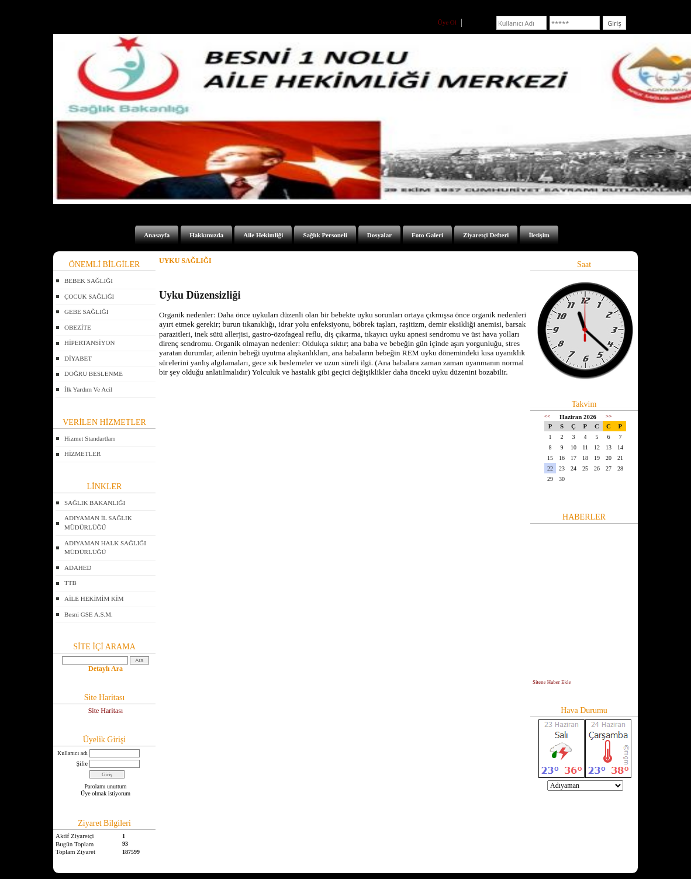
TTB (70, 582)
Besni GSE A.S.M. (88, 614)
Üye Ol (447, 22)
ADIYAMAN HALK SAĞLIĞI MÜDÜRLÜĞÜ (105, 547)
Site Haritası (105, 711)
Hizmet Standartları (89, 438)
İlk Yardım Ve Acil (88, 389)
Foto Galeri (427, 234)
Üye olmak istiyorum (105, 793)
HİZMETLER (82, 453)
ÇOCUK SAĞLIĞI (89, 296)
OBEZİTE (77, 327)
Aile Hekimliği (263, 234)
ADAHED (77, 567)
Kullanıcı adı (72, 753)
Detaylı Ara (105, 669)
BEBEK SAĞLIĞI (88, 280)
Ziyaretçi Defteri (486, 234)
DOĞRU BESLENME (93, 373)
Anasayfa (157, 234)
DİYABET (78, 358)
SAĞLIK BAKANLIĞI (94, 502)
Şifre (82, 763)
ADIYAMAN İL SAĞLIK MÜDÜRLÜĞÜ (98, 522)
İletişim (538, 234)
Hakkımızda (206, 234)
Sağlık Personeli (325, 234)
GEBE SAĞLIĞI (86, 311)
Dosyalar (379, 234)
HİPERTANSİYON (89, 342)
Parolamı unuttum (106, 786)
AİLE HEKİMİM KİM (93, 598)
